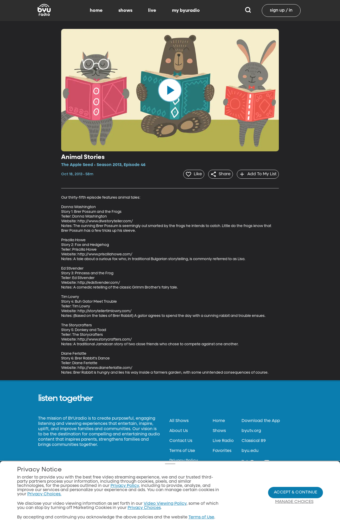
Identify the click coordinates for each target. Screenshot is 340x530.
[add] (256, 174)
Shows (219, 430)
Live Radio (223, 440)
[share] (217, 174)
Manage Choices (294, 502)
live (152, 10)
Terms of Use (182, 450)
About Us (178, 430)
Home (219, 420)
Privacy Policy (183, 460)
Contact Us (180, 440)
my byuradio (186, 10)
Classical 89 (254, 440)
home (96, 10)
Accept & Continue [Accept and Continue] (295, 492)
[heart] (188, 174)
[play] (170, 90)
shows (125, 10)
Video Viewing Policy (165, 504)
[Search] (248, 10)
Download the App (261, 420)
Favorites (222, 450)
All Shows (179, 420)
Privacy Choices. (44, 494)
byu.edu (250, 450)
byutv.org (251, 430)
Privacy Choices (144, 508)
